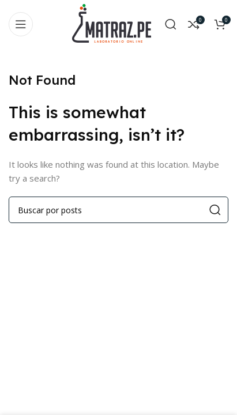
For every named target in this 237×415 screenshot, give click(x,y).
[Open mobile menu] (21, 24)
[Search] (170, 24)
